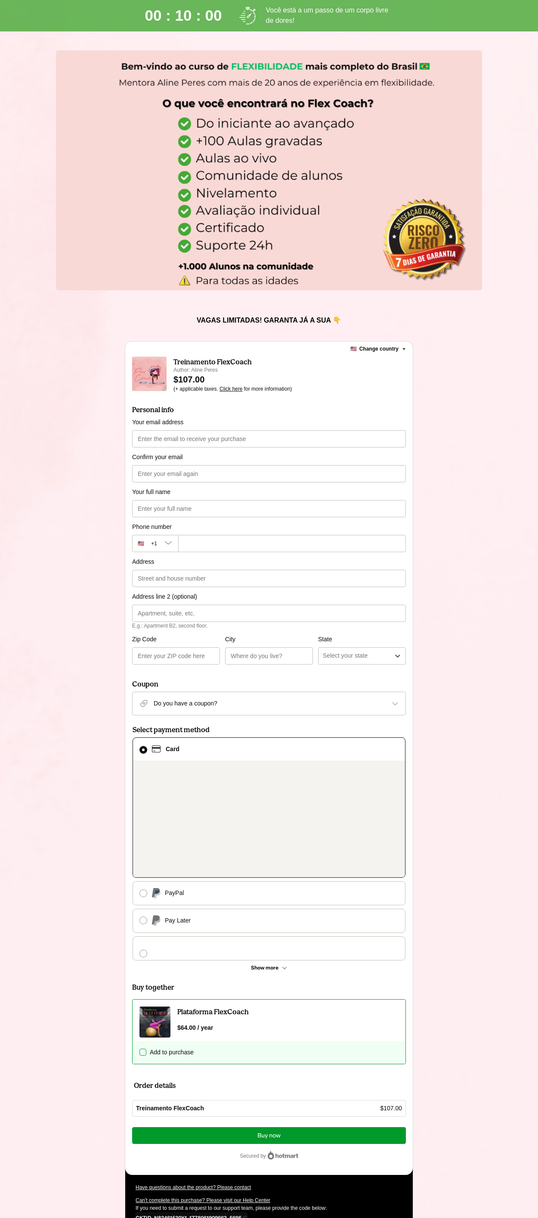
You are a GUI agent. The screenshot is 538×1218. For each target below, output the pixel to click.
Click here (231, 389)
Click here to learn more (237, 1131)
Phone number (152, 526)
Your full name (151, 491)
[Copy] (188, 1116)
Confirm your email (157, 457)
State (279, 639)
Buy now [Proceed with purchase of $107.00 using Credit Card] (269, 1034)
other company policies (171, 1154)
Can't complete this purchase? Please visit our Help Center (203, 1099)
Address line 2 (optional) (164, 596)
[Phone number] (292, 543)
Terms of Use (344, 1146)
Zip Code (144, 639)
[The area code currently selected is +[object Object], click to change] (155, 543)
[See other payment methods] (269, 866)
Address (143, 561)
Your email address (157, 422)
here (217, 1162)
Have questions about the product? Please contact (193, 1086)
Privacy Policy (378, 1146)
